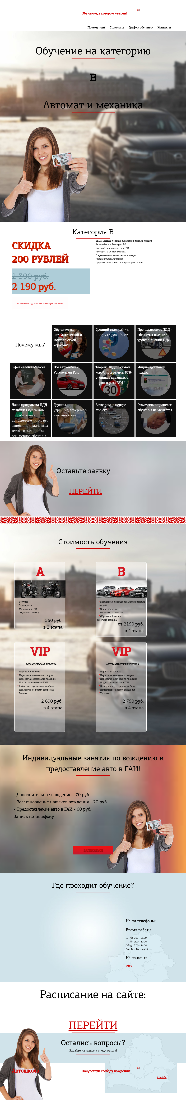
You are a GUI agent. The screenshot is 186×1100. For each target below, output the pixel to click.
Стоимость (117, 27)
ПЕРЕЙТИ (85, 491)
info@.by (162, 1077)
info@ (129, 965)
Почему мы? (96, 27)
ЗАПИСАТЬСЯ (93, 850)
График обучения (141, 27)
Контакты (164, 27)
